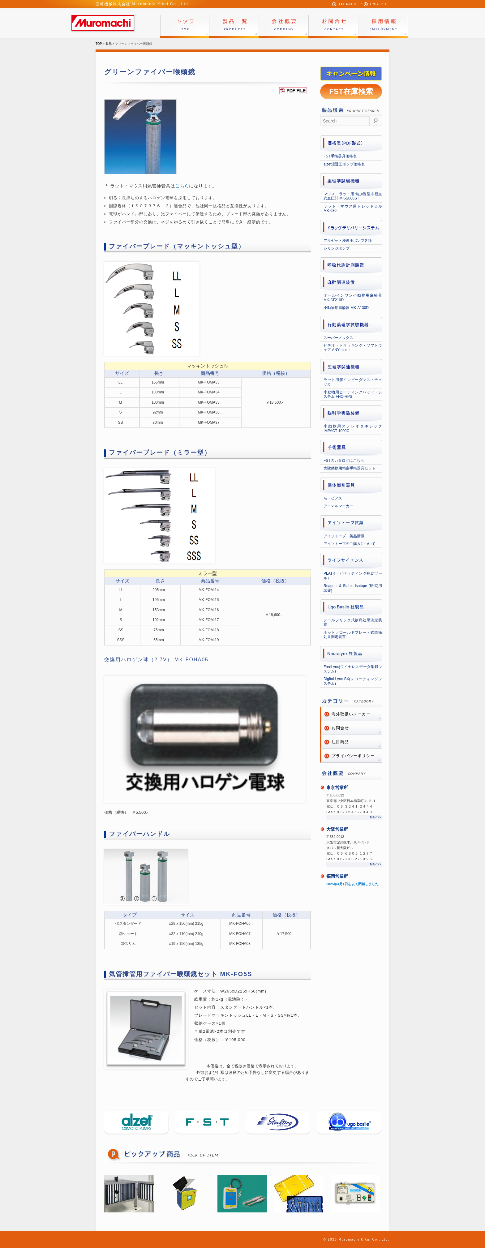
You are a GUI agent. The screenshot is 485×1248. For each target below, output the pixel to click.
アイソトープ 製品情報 (344, 536)
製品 (108, 43)
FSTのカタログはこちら (344, 460)
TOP (99, 43)
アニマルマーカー (338, 506)
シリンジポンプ (337, 248)
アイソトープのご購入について (350, 544)
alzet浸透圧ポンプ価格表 (344, 164)
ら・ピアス (333, 498)
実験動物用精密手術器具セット (350, 468)
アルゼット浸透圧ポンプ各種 (348, 240)
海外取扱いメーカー (351, 714)
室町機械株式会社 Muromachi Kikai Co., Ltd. (143, 4)
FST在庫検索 (351, 91)
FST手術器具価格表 (340, 156)
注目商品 (340, 742)
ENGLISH (379, 4)
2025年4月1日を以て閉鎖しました (352, 884)
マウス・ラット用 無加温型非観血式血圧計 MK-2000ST (353, 196)
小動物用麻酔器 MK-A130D (346, 308)
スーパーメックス (338, 338)
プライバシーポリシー (353, 755)
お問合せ (340, 728)
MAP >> (375, 817)
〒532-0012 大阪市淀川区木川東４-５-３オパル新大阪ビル (347, 842)
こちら (182, 185)
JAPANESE (348, 4)
